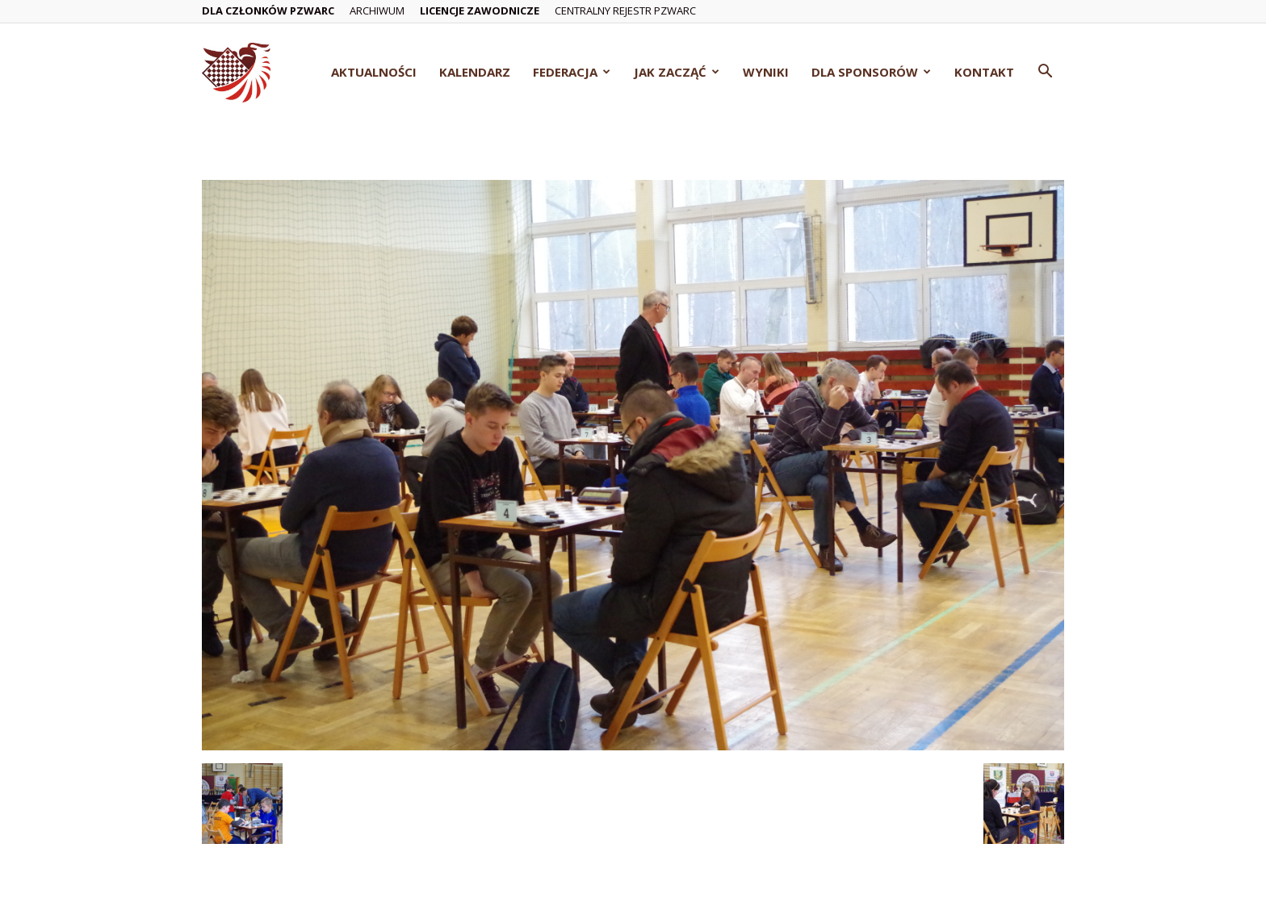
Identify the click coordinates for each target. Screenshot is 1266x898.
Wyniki (766, 72)
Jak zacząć (676, 72)
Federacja (571, 72)
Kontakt (984, 72)
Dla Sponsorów (871, 72)
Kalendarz (474, 72)
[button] (1044, 73)
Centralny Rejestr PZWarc (625, 10)
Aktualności (374, 72)
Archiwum (377, 10)
